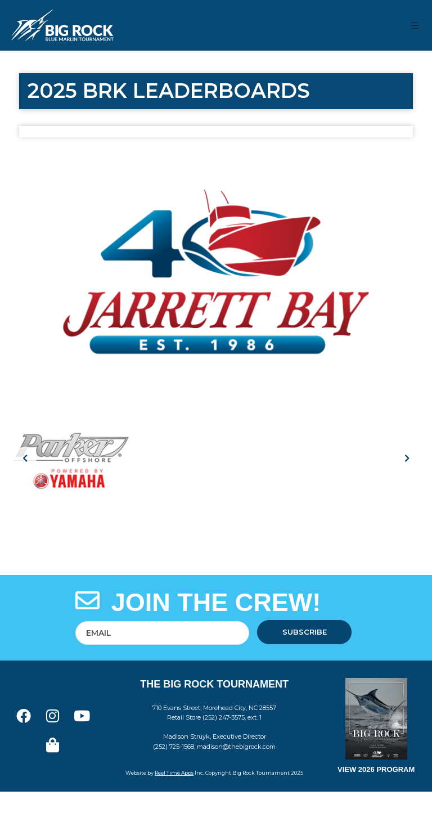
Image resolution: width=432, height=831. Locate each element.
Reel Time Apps (174, 773)
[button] (415, 25)
